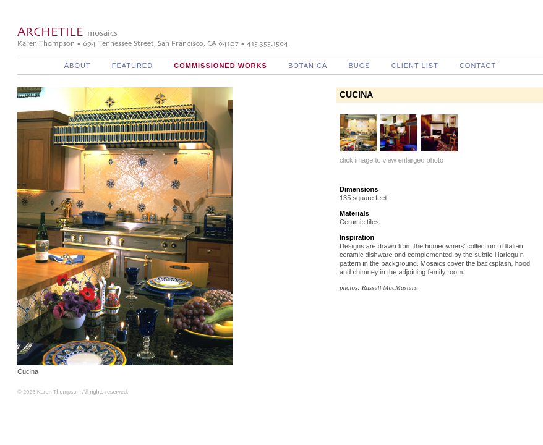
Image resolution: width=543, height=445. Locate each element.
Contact (478, 65)
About (77, 65)
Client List (414, 65)
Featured (132, 65)
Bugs (359, 65)
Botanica (307, 65)
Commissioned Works (220, 65)
